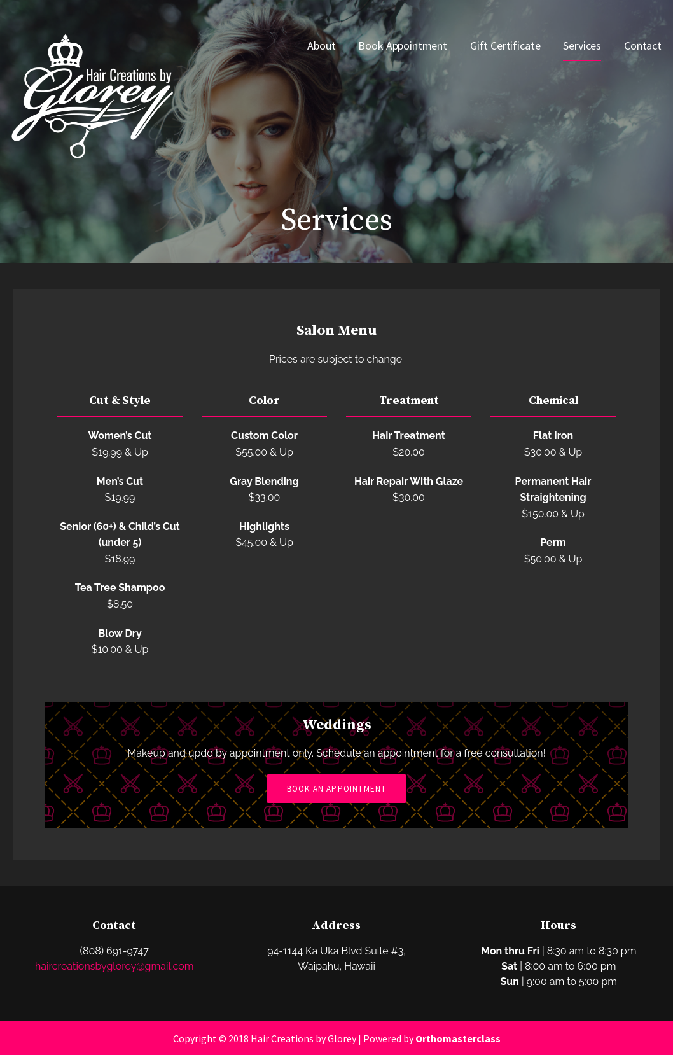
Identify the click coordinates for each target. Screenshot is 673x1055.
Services (582, 45)
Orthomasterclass (458, 1038)
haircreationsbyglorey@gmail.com (114, 966)
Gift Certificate (505, 45)
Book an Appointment (337, 788)
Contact (643, 45)
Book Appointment (402, 45)
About (321, 45)
